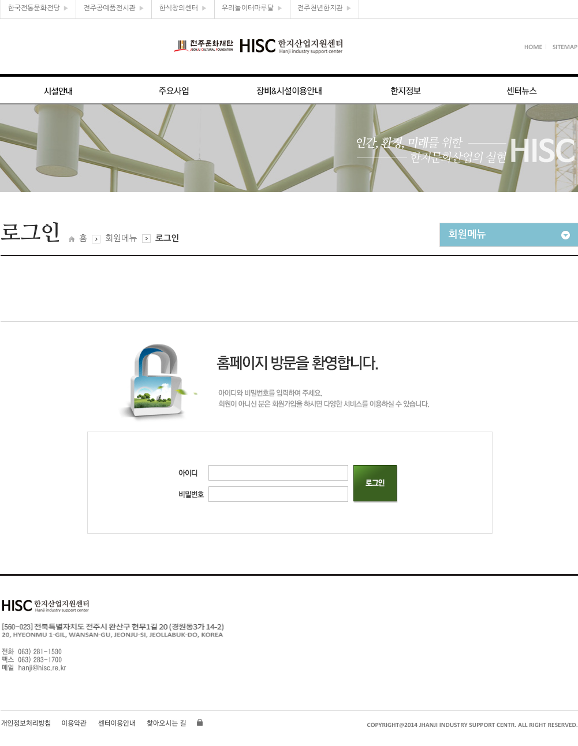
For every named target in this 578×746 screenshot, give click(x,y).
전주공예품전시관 (113, 8)
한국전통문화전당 (38, 8)
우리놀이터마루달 (252, 8)
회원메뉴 (121, 238)
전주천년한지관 (324, 8)
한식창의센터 (183, 8)
